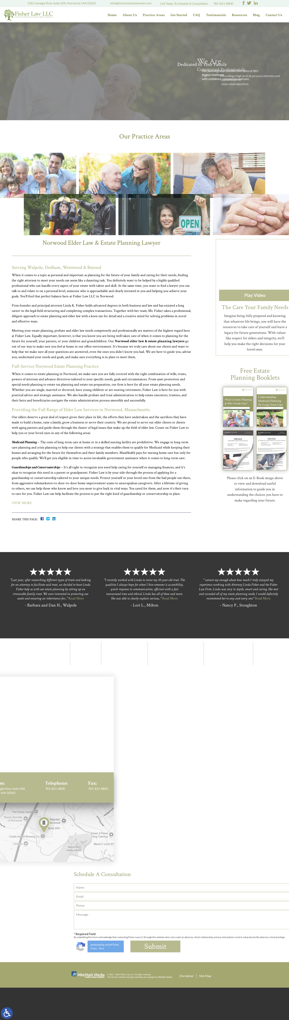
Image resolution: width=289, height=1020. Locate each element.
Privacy (255, 981)
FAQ (196, 15)
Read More (76, 685)
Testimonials (216, 15)
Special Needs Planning (127, 260)
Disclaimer (186, 1008)
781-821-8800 (223, 3)
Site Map (205, 1008)
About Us (130, 15)
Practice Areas (154, 15)
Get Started (179, 15)
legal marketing (136, 1009)
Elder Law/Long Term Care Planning (66, 202)
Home (112, 15)
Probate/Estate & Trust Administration (161, 202)
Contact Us (274, 15)
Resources (239, 15)
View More (22, 535)
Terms (262, 981)
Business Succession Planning (222, 260)
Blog (256, 15)
